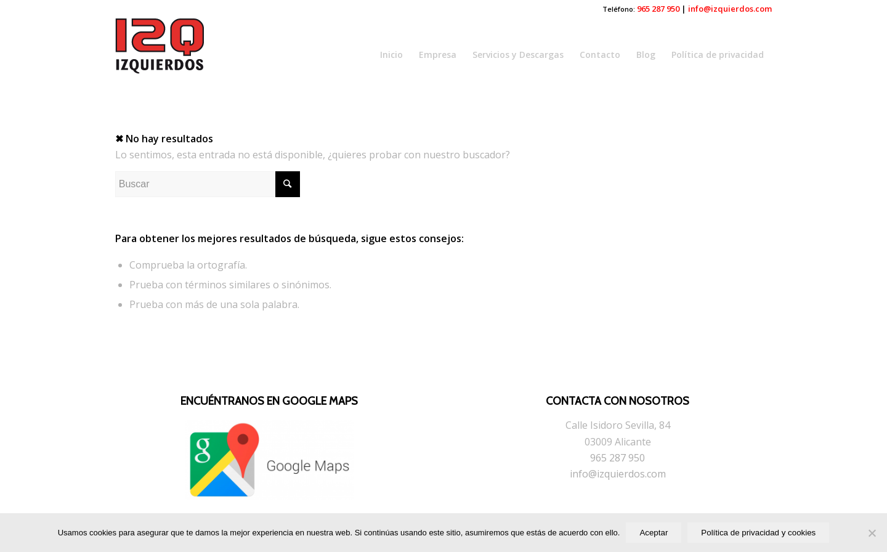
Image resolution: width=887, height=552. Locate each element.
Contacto (600, 54)
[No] (871, 533)
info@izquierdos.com (730, 8)
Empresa (437, 54)
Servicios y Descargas (518, 54)
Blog (645, 54)
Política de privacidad (717, 54)
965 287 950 (658, 8)
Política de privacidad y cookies (758, 532)
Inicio (391, 54)
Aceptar (653, 532)
